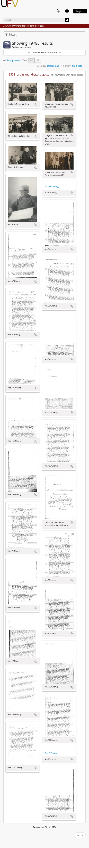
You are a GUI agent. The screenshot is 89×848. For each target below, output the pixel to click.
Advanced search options (44, 52)
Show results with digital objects (67, 74)
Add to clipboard (35, 104)
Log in (79, 11)
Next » (80, 835)
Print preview (11, 60)
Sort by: (67, 65)
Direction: (41, 65)
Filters (11, 34)
